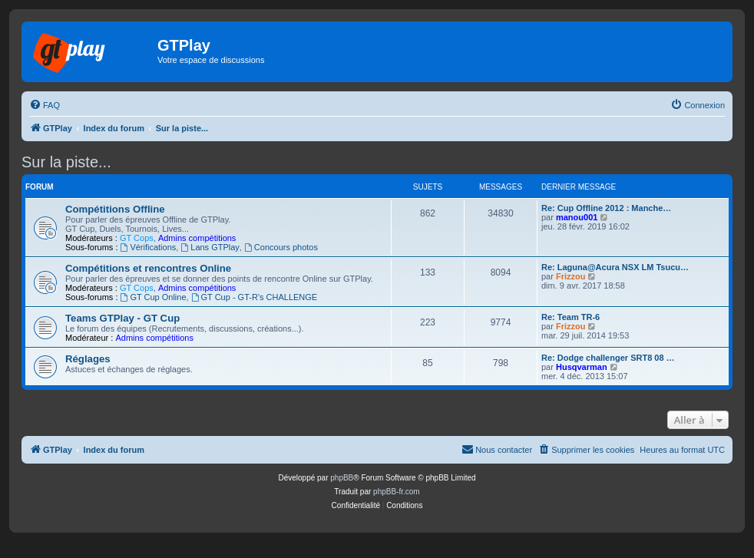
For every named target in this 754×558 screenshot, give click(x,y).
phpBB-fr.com (396, 491)
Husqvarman (581, 366)
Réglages (88, 359)
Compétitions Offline (115, 209)
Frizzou (571, 276)
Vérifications (149, 247)
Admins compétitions (197, 238)
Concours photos (281, 247)
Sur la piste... (66, 162)
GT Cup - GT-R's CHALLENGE (254, 297)
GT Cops (137, 238)
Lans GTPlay (209, 247)
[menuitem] (44, 105)
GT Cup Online (154, 297)
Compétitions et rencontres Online (148, 268)
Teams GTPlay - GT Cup (122, 318)
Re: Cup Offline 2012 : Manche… (606, 208)
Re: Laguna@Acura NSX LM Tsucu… (615, 267)
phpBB (341, 478)
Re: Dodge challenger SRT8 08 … (608, 357)
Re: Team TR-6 (570, 317)
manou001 (576, 217)
